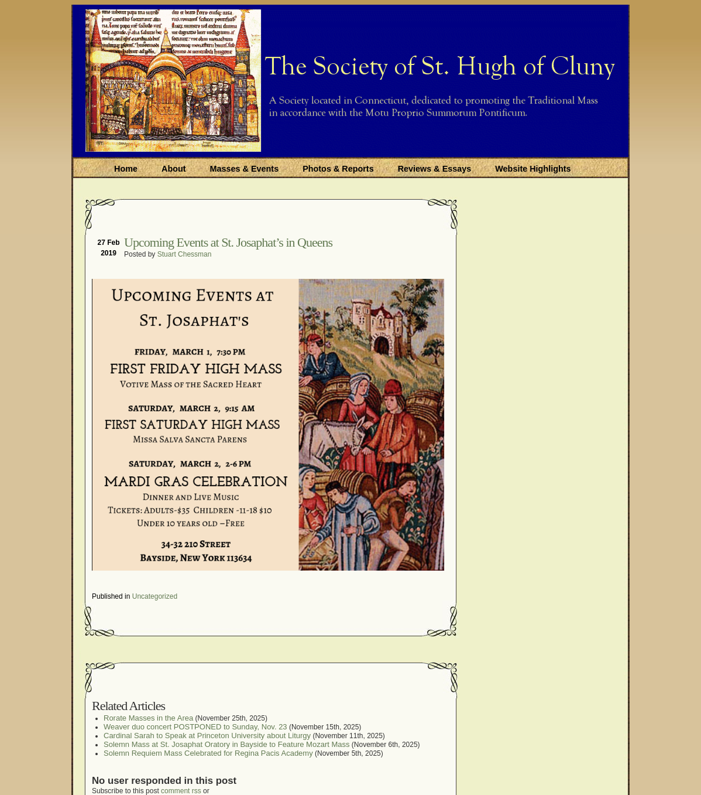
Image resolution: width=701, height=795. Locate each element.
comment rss (181, 791)
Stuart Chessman (184, 254)
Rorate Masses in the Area (148, 718)
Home (126, 168)
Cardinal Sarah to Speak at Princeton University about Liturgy (207, 735)
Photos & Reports (338, 168)
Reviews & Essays (435, 168)
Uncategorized (154, 596)
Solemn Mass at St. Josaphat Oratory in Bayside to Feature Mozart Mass (227, 744)
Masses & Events (244, 168)
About (173, 168)
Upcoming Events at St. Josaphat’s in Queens (228, 242)
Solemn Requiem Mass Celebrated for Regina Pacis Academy (208, 753)
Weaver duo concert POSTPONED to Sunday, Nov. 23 (195, 726)
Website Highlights (533, 168)
